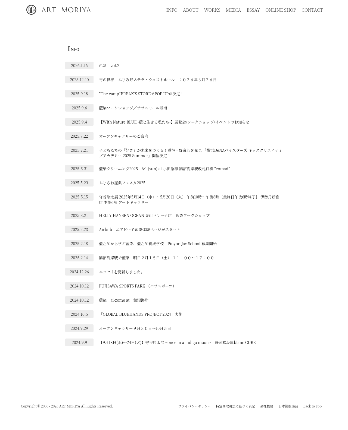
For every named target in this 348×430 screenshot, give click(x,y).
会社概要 (266, 406)
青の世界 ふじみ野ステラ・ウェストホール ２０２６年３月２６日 (158, 79)
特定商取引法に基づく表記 (235, 406)
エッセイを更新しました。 (121, 271)
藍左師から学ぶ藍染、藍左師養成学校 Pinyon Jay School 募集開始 (158, 243)
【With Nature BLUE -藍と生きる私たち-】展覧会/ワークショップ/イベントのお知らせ (174, 122)
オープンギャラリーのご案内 (123, 136)
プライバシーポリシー (194, 406)
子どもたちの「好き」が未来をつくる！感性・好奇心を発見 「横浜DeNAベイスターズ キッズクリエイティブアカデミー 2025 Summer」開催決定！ (190, 152)
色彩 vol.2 (109, 65)
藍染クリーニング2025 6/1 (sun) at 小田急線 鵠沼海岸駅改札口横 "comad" (164, 168)
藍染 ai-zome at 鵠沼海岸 (123, 300)
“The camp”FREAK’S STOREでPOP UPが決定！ (141, 93)
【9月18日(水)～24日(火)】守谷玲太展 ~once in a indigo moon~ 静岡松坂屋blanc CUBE (177, 342)
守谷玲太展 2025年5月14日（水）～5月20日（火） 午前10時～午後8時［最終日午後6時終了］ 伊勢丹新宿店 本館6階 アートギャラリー (189, 199)
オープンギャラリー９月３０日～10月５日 (135, 328)
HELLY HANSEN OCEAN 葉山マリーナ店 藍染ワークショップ (154, 215)
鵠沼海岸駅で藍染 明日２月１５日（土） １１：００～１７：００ (156, 257)
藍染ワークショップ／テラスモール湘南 (133, 107)
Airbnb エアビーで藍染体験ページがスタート (139, 229)
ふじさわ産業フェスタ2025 (122, 182)
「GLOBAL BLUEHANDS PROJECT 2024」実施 (140, 314)
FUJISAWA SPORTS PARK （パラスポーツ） (137, 286)
